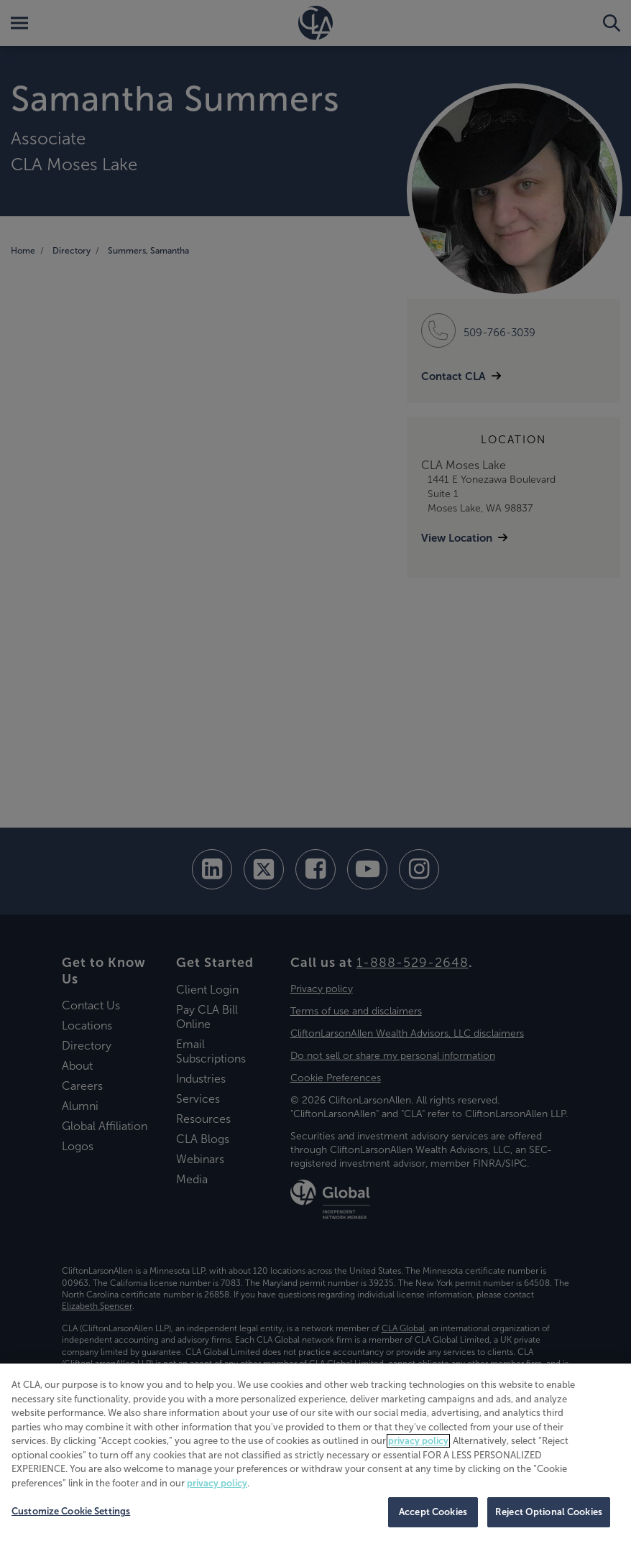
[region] (315, 1452)
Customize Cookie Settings (70, 1511)
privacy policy (418, 1440)
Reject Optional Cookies (548, 1512)
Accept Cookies (433, 1512)
